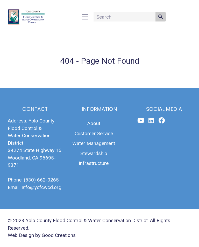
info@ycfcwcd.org (41, 187)
